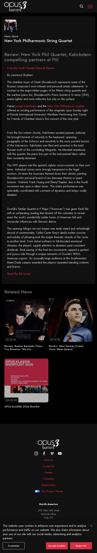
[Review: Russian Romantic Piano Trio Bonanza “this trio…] (26, 320)
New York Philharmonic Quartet (65, 106)
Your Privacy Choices (52, 491)
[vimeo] (52, 453)
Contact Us (48, 466)
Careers (49, 472)
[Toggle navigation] (90, 6)
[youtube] (60, 453)
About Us (48, 460)
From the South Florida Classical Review (30, 68)
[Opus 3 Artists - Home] (15, 6)
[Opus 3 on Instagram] (36, 453)
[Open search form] (81, 6)
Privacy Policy (48, 485)
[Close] (91, 529)
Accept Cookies (57, 548)
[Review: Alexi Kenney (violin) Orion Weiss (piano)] (71, 320)
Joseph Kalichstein (26, 106)
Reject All (81, 548)
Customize (13, 548)
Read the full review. (19, 274)
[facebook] (44, 453)
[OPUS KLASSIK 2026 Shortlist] (26, 380)
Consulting (48, 478)
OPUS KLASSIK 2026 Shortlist (21, 406)
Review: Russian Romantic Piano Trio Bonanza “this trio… (23, 347)
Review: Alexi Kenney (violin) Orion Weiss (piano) (66, 347)
